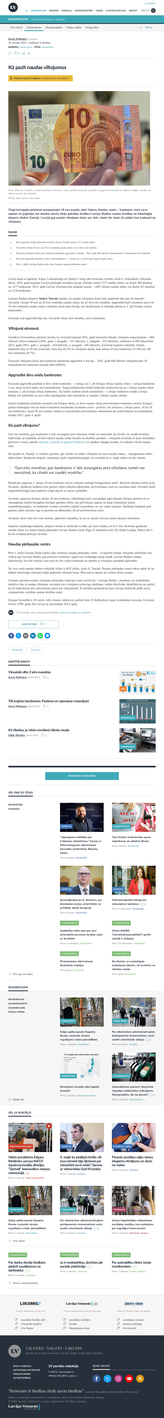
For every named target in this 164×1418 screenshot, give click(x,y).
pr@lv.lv (73, 1376)
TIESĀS (99, 11)
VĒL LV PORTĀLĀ (19, 1112)
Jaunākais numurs (133, 1320)
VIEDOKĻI (66, 11)
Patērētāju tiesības (138, 1233)
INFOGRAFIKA (16, 999)
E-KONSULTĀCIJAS (116, 11)
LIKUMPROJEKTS (17, 1004)
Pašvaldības (83, 1044)
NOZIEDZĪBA (15, 805)
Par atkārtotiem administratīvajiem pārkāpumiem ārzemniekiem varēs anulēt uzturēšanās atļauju (133, 1036)
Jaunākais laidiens (80, 1320)
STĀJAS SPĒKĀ (16, 1012)
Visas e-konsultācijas (25, 1283)
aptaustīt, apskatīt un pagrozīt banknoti (62, 442)
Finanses (35, 650)
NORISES (54, 11)
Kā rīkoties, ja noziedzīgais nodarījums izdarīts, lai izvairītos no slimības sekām (133, 965)
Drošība (133, 1044)
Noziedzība (47, 47)
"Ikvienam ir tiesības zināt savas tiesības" (46, 1391)
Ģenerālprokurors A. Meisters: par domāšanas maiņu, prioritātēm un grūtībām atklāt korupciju (81, 904)
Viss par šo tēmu (23, 974)
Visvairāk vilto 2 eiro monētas (29, 672)
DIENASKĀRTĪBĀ (84, 11)
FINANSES (14, 809)
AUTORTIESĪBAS (22, 1378)
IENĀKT (151, 4)
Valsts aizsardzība (35, 1178)
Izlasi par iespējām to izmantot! (75, 613)
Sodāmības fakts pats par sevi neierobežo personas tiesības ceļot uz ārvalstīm (81, 934)
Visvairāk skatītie (31, 1324)
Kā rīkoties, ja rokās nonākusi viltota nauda (38, 730)
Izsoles (73, 1324)
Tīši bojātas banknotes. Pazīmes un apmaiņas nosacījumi (48, 701)
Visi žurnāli (129, 1328)
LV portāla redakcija (63, 1366)
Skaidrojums (26, 47)
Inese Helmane (17, 39)
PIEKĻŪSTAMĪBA (22, 1374)
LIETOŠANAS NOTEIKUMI (26, 1370)
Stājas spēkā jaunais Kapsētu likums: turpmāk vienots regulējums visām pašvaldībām (79, 1036)
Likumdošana (136, 1100)
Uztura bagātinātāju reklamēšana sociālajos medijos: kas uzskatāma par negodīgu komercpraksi (132, 1224)
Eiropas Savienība (87, 1096)
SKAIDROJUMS (16, 1008)
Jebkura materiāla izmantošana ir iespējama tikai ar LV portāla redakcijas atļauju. (56, 1397)
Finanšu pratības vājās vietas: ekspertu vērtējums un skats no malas (132, 1161)
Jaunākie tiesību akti (33, 1320)
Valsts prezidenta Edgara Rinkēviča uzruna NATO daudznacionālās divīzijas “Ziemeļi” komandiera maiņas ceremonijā (29, 1165)
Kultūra (81, 1174)
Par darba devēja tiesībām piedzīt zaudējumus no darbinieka (27, 1266)
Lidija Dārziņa (16, 735)
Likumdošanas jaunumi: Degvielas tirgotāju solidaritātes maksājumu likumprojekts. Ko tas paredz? (132, 1091)
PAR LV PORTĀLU (22, 1366)
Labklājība (31, 1275)
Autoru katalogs (132, 1324)
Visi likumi (27, 1328)
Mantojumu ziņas (79, 1328)
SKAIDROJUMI (38, 11)
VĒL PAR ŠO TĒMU (20, 792)
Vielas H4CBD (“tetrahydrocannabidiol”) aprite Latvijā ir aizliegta (131, 934)
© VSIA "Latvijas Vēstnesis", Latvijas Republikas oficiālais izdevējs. (47, 1401)
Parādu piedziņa (137, 1271)
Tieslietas (82, 1271)
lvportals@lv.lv (66, 1372)
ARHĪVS (133, 11)
